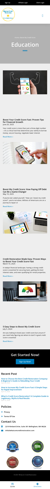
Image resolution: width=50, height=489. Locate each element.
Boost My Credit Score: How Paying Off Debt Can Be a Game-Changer (25, 190)
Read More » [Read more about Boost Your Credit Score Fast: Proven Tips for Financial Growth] (8, 137)
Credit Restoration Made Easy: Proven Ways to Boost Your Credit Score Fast (24, 260)
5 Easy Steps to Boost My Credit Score (21, 326)
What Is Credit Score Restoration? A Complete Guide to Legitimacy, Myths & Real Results (25, 397)
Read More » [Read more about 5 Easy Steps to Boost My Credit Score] (8, 341)
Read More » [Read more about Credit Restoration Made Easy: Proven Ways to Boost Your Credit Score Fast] (8, 276)
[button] (42, 15)
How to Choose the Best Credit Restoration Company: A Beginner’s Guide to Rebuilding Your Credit (24, 379)
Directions (37, 486)
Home (17, 37)
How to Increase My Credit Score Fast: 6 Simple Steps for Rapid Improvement (24, 388)
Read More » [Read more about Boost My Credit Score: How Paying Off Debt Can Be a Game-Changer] (8, 206)
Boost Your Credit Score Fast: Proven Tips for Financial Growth (23, 121)
